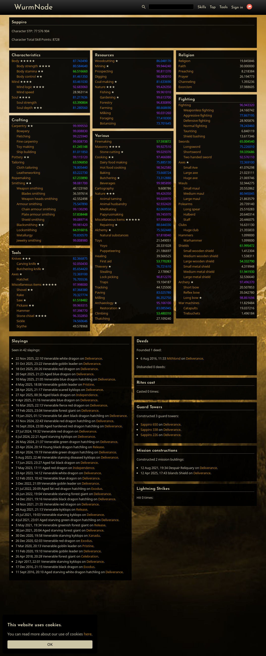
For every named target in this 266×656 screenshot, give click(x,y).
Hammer (23, 310)
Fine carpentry (27, 141)
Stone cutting (110, 152)
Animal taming (110, 198)
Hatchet (23, 279)
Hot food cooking (113, 167)
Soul (15, 97)
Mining (100, 66)
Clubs (182, 224)
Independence (86, 395)
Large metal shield (196, 277)
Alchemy (101, 230)
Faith (182, 66)
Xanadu (94, 535)
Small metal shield (196, 266)
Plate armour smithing (38, 214)
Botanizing (108, 123)
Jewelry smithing (29, 240)
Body (15, 61)
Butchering (108, 178)
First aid (106, 261)
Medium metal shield (198, 271)
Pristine (88, 384)
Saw (20, 300)
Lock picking (109, 277)
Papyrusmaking (111, 214)
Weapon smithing (30, 188)
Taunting (190, 131)
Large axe (190, 172)
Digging (101, 76)
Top (213, 7)
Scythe (22, 326)
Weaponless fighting (198, 110)
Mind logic (24, 87)
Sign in (237, 7)
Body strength (27, 66)
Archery (184, 282)
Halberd (189, 214)
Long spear (191, 209)
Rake (20, 295)
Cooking (101, 157)
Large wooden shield (198, 261)
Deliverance (93, 358)
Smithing (18, 183)
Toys (98, 240)
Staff (186, 219)
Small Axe (190, 167)
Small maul (191, 188)
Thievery (101, 266)
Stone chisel (25, 315)
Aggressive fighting (197, 115)
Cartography (104, 188)
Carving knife (26, 263)
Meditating (108, 209)
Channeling (186, 81)
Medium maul (193, 193)
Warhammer (192, 240)
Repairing (107, 224)
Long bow (190, 297)
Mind (15, 81)
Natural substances (114, 235)
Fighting (184, 105)
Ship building (26, 152)
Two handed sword (197, 157)
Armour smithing (29, 204)
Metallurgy (25, 235)
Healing (100, 256)
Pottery (17, 157)
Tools (223, 7)
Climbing (101, 313)
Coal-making (104, 81)
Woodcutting (105, 61)
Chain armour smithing (39, 209)
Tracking (101, 287)
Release (98, 447)
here (87, 633)
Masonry (101, 146)
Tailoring (18, 162)
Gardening (108, 97)
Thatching (102, 318)
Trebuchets (191, 313)
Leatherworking (28, 172)
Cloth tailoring (27, 167)
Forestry (106, 102)
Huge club (191, 230)
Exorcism (185, 87)
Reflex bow (191, 292)
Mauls (182, 183)
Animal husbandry (113, 204)
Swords (183, 141)
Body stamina (27, 71)
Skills (202, 7)
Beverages (107, 183)
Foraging (106, 118)
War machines (188, 303)
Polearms (185, 204)
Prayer (183, 76)
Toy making (25, 146)
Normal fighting (195, 126)
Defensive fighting (196, 120)
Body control (26, 76)
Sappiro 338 (149, 429)
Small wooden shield (198, 251)
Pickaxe (22, 305)
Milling (100, 297)
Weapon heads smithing (40, 198)
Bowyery (23, 131)
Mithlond (173, 358)
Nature (100, 87)
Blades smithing (33, 193)
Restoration (108, 308)
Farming (106, 107)
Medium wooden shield (200, 256)
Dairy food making (113, 162)
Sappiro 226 (149, 435)
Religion (184, 61)
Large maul (191, 198)
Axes (15, 274)
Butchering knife (29, 269)
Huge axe (190, 178)
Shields (183, 245)
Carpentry (19, 126)
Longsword (191, 146)
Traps (104, 282)
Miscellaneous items (26, 284)
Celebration (89, 556)
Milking (105, 113)
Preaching (185, 71)
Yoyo (103, 245)
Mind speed (25, 92)
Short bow (191, 287)
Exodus (96, 488)
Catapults (190, 308)
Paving (100, 292)
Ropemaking (21, 178)
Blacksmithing (27, 224)
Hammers (185, 235)
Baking (105, 172)
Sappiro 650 (149, 424)
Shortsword (192, 152)
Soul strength (27, 102)
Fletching (23, 136)
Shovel (22, 289)
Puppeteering (110, 251)
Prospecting (104, 71)
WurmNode (33, 7)
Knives (16, 258)
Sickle (21, 321)
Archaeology (104, 303)
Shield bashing (194, 136)
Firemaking (103, 141)
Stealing (106, 271)
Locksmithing (27, 230)
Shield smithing (33, 219)
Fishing (105, 92)
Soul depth (25, 107)
